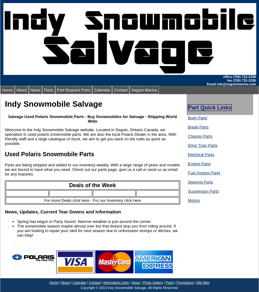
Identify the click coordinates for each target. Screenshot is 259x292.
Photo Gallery (153, 282)
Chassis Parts (200, 136)
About (21, 90)
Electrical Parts (201, 154)
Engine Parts (199, 163)
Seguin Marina (144, 90)
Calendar (102, 90)
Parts (48, 90)
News (36, 90)
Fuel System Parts (204, 173)
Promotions (185, 282)
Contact (121, 90)
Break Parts (198, 127)
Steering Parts (200, 182)
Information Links (116, 282)
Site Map (202, 282)
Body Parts (197, 118)
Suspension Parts (203, 191)
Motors (194, 200)
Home (7, 90)
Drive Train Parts (202, 145)
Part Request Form (74, 90)
